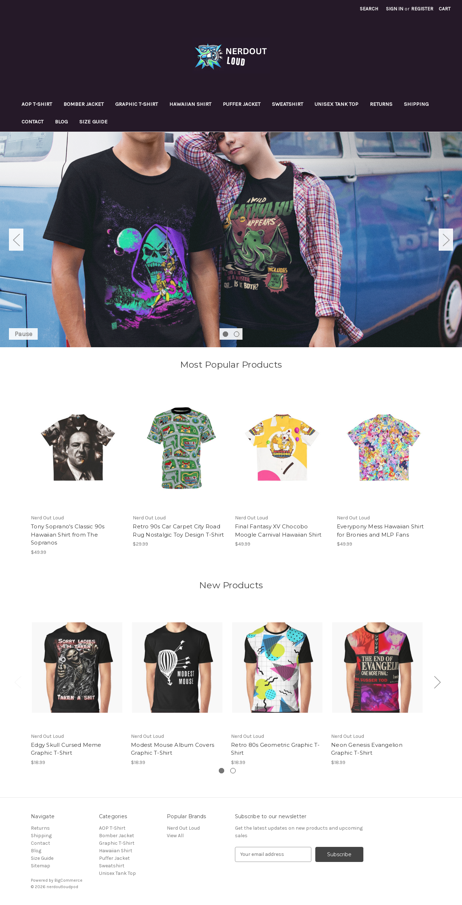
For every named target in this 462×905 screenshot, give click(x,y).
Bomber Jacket (83, 104)
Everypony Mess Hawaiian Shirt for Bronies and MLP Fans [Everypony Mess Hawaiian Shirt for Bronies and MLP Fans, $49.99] (380, 530)
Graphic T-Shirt (136, 104)
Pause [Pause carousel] (23, 334)
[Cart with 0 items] (444, 9)
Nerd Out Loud (183, 828)
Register (422, 9)
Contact (32, 121)
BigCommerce (68, 880)
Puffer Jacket (241, 104)
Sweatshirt (287, 104)
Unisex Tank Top (336, 104)
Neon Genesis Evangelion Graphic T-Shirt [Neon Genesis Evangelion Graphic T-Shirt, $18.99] (366, 748)
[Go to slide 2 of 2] (236, 334)
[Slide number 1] (231, 239)
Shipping (416, 104)
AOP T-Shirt (37, 104)
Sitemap (40, 866)
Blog (61, 121)
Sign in (394, 9)
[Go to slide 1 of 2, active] (225, 334)
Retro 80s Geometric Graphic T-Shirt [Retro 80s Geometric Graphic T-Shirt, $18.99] (275, 748)
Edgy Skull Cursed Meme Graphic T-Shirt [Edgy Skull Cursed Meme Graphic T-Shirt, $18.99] (66, 748)
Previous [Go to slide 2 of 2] (16, 239)
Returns (381, 104)
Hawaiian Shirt (190, 104)
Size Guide (93, 121)
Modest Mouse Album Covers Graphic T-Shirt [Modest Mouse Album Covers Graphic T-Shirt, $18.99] (172, 748)
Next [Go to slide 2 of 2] (446, 239)
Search (369, 9)
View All (175, 836)
